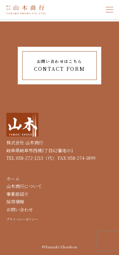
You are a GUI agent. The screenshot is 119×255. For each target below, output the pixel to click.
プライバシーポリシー (22, 219)
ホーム (13, 178)
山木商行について (24, 186)
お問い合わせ (19, 209)
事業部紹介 (17, 194)
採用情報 (15, 201)
